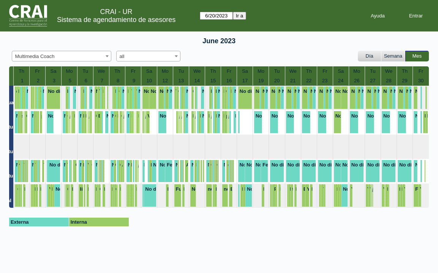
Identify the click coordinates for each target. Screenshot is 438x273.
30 (421, 80)
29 (404, 80)
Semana (393, 56)
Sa (54, 71)
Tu (85, 71)
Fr (37, 71)
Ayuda (378, 16)
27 (372, 80)
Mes (417, 56)
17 (245, 80)
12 (165, 80)
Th (21, 71)
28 (388, 80)
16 (229, 80)
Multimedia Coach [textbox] (35, 56)
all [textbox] (122, 56)
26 (356, 80)
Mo (69, 71)
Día (369, 56)
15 (213, 80)
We (101, 71)
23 (324, 80)
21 (293, 80)
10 (149, 80)
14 (197, 80)
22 (309, 80)
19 (261, 80)
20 (277, 80)
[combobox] (61, 56)
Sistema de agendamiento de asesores (116, 20)
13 (181, 80)
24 (340, 80)
